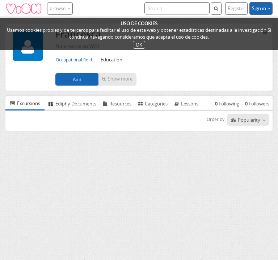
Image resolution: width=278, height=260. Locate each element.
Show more (117, 78)
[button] (117, 79)
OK (139, 45)
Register (236, 8)
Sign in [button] (261, 8)
